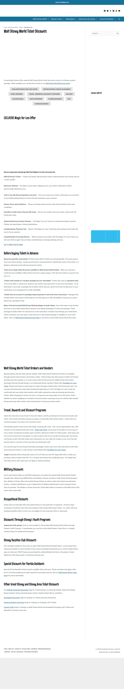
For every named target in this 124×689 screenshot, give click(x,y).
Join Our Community (18, 652)
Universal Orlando (107, 19)
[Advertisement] (41, 627)
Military (69, 94)
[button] (119, 19)
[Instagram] (107, 11)
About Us (11, 649)
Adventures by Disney (88, 19)
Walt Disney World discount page (27, 318)
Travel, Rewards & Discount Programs (44, 94)
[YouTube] (119, 11)
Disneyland (71, 19)
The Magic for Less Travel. (56, 450)
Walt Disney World (41, 19)
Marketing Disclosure (47, 649)
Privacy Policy (28, 649)
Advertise (7, 652)
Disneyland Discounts (12, 598)
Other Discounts (42, 103)
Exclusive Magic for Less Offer (24, 89)
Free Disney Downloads (32, 652)
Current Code (9, 607)
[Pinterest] (113, 11)
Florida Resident (55, 99)
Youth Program (36, 99)
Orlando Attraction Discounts (17, 590)
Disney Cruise (57, 19)
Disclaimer (36, 649)
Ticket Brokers (16, 94)
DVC (69, 99)
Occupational (18, 99)
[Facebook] (105, 11)
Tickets (21, 27)
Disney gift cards (41, 430)
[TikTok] (116, 11)
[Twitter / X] (110, 11)
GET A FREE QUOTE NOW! (13, 245)
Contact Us (19, 649)
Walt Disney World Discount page (58, 83)
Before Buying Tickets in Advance (57, 89)
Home (5, 27)
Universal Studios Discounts (14, 602)
